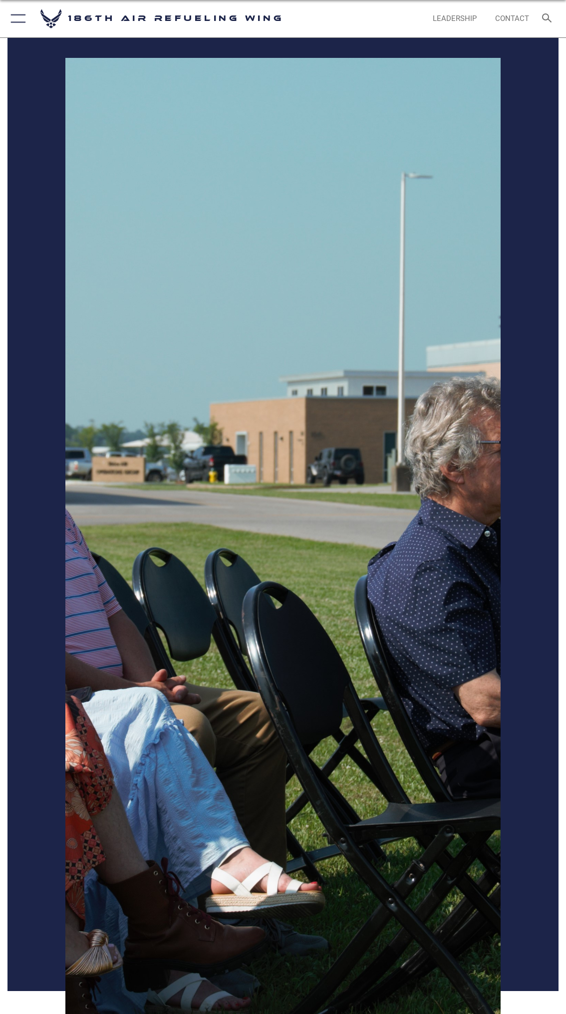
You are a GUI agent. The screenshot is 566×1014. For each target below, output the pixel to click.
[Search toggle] (549, 18)
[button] (16, 18)
